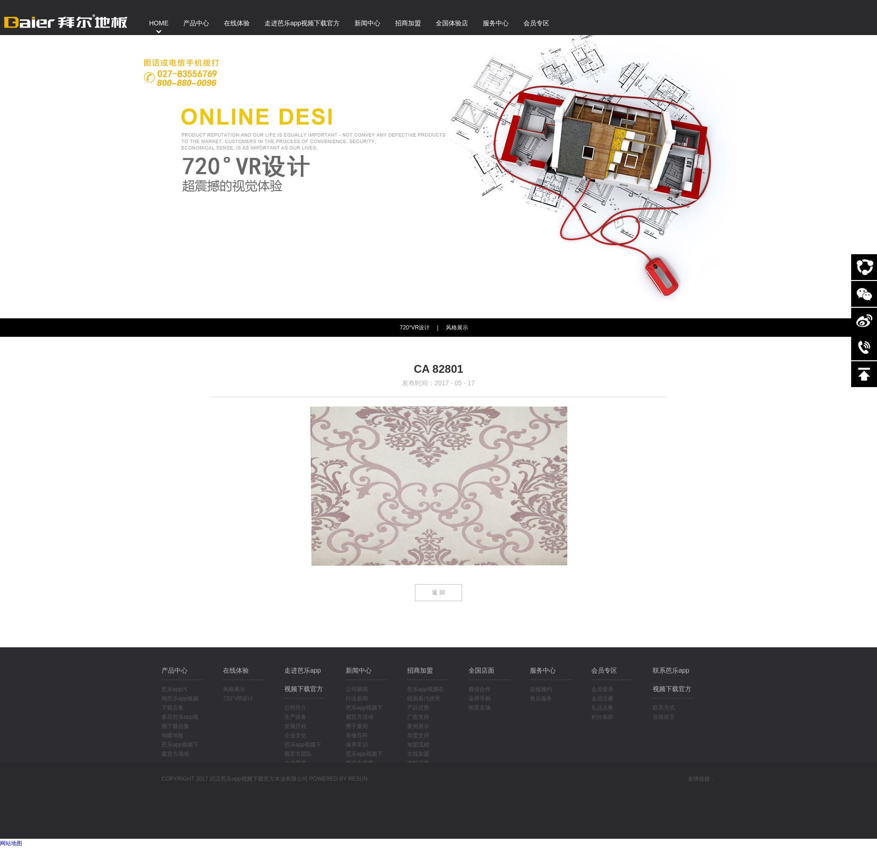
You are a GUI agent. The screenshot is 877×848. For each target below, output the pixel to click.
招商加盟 (420, 670)
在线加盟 (418, 754)
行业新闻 (357, 698)
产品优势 (418, 708)
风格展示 (457, 327)
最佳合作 (480, 689)
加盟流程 (418, 744)
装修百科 (357, 735)
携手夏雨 (357, 726)
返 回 (438, 592)
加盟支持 (418, 735)
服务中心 (543, 670)
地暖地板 (173, 735)
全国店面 (481, 670)
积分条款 (602, 717)
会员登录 (602, 689)
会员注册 (602, 698)
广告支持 (418, 717)
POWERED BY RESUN (338, 779)
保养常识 (357, 744)
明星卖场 (480, 708)
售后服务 (541, 698)
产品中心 (174, 670)
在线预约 (541, 689)
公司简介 (295, 708)
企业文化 (295, 735)
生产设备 (295, 717)
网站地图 (11, 843)
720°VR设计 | (419, 327)
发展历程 (295, 726)
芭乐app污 (174, 689)
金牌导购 (480, 698)
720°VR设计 (238, 698)
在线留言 (664, 717)
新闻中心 (359, 670)
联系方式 (664, 708)
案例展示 (418, 726)
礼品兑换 (602, 708)
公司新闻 (357, 689)
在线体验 (236, 670)
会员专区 (604, 670)
